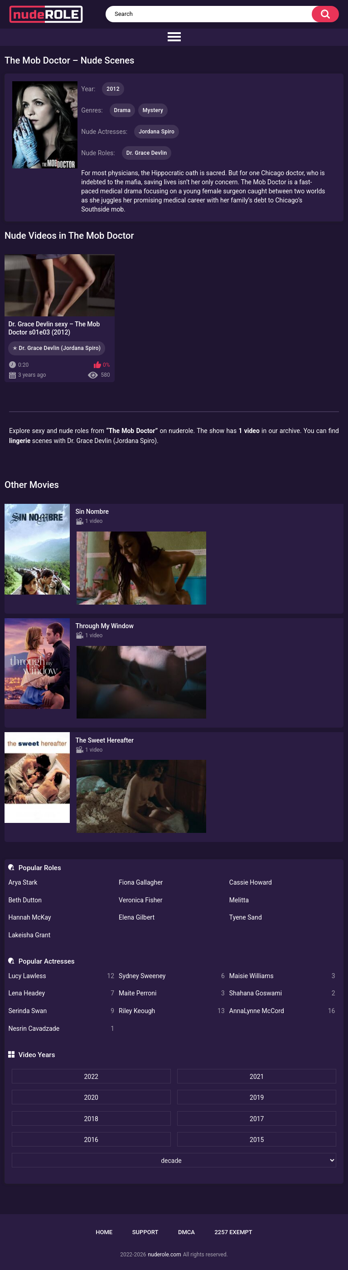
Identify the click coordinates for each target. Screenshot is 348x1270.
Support (145, 1232)
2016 (91, 1139)
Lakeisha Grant (29, 935)
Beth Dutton (25, 900)
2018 (91, 1118)
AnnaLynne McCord (282, 1011)
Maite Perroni (172, 993)
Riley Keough (172, 1011)
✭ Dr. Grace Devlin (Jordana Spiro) (57, 348)
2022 (91, 1076)
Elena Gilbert (137, 917)
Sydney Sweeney (172, 976)
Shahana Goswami (282, 993)
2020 (91, 1097)
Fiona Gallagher (141, 882)
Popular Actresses (47, 961)
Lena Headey (61, 993)
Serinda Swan (61, 1011)
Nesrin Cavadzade (61, 1029)
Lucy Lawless (61, 976)
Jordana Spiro (156, 131)
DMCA (186, 1232)
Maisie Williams (282, 976)
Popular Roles (40, 868)
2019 (257, 1097)
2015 (257, 1139)
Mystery (153, 110)
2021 (257, 1076)
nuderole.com (164, 1254)
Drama (122, 110)
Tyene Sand (245, 917)
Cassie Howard (250, 882)
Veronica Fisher (140, 900)
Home (104, 1232)
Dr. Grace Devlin (146, 153)
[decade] (174, 1160)
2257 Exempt (233, 1232)
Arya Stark (22, 882)
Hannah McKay (29, 917)
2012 (112, 89)
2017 (257, 1118)
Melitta (239, 900)
